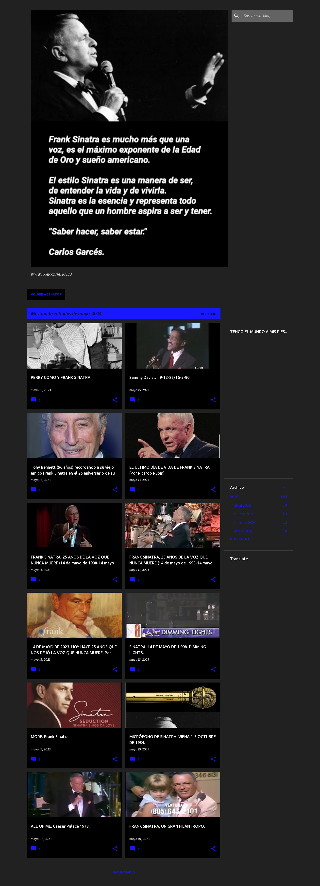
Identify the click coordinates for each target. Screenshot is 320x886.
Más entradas (124, 872)
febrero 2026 (245, 522)
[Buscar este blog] (267, 16)
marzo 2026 (244, 514)
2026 (234, 497)
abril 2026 (242, 505)
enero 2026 (243, 531)
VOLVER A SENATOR (46, 294)
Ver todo (209, 314)
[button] (115, 400)
